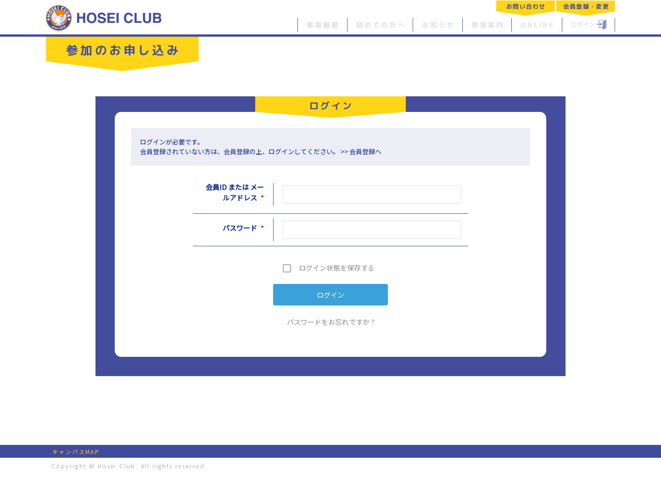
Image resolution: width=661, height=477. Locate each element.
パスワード (243, 228)
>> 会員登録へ (361, 151)
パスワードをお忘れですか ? (331, 322)
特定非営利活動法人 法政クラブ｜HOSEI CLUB (104, 17)
